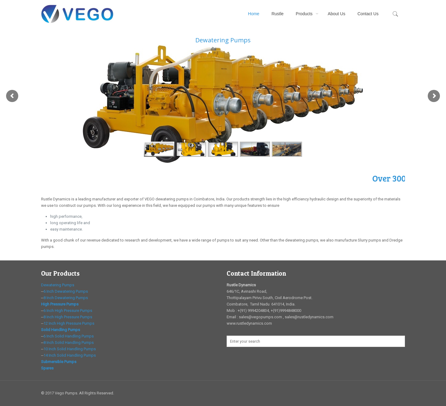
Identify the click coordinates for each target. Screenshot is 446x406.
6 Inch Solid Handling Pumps (69, 336)
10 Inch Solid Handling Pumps (70, 349)
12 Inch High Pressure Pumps (69, 323)
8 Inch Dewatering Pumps (66, 297)
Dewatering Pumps (57, 285)
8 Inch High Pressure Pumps (68, 317)
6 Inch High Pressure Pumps (68, 310)
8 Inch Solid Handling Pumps (69, 342)
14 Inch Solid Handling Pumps (70, 355)
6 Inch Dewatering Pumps (66, 291)
